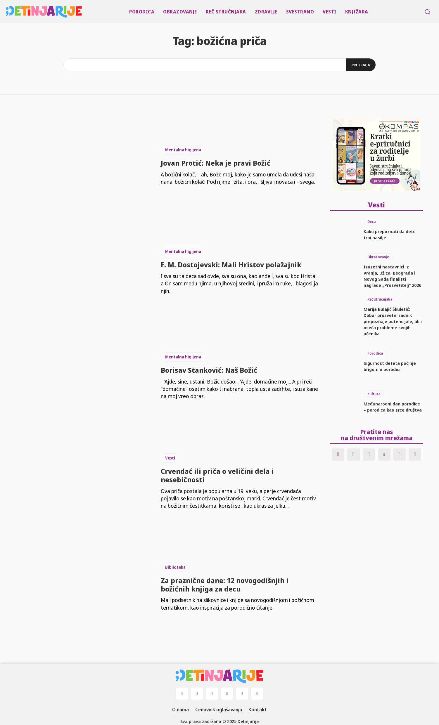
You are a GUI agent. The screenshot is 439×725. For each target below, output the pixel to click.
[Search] (360, 64)
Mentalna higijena (183, 149)
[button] (427, 12)
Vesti (170, 458)
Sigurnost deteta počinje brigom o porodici (390, 365)
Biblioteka (175, 567)
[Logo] (7, 12)
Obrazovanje (378, 256)
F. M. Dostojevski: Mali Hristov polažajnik (231, 264)
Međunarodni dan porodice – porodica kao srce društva (393, 406)
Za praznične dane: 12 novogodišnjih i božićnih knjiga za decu (224, 584)
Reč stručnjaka (379, 298)
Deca (371, 220)
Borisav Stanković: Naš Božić (209, 370)
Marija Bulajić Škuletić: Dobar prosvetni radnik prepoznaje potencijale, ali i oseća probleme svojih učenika (393, 321)
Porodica (375, 352)
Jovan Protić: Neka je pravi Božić (215, 163)
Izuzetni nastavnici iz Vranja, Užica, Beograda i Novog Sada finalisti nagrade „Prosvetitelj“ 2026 (392, 275)
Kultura (373, 393)
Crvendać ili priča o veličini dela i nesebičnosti (217, 475)
